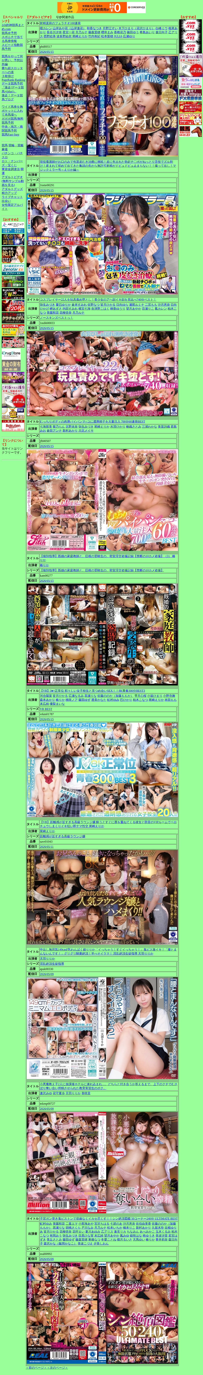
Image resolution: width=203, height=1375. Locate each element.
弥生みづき (47, 304)
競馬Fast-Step (10, 134)
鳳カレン (161, 308)
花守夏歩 (59, 1093)
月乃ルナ (81, 32)
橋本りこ (129, 1227)
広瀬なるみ (76, 695)
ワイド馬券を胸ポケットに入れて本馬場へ (12, 110)
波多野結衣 (64, 36)
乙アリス (107, 1231)
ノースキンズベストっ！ (56, 317)
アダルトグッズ (12, 189)
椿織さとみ (133, 426)
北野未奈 (72, 426)
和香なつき (94, 28)
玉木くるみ (163, 1231)
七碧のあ (116, 1223)
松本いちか (114, 1227)
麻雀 (5, 149)
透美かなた (98, 699)
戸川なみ (87, 1227)
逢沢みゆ (46, 1093)
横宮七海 (84, 308)
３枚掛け (8, 76)
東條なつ (94, 1239)
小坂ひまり (154, 695)
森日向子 (162, 32)
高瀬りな (90, 695)
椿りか (44, 565)
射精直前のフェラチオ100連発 (60, 23)
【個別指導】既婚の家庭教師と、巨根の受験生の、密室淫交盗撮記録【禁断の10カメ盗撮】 (102, 570)
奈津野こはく (100, 308)
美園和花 (53, 312)
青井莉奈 (162, 1239)
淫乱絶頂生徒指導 (52, 963)
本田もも (171, 699)
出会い (6, 200)
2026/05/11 (46, 846)
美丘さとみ (54, 1239)
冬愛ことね (108, 1239)
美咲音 (86, 1093)
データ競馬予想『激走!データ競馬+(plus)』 (13, 87)
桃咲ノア (72, 699)
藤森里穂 (94, 32)
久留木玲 (158, 1227)
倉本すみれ (79, 304)
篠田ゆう (133, 32)
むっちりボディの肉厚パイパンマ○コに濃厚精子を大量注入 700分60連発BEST (92, 421)
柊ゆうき (149, 1235)
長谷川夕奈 (54, 32)
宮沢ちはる (101, 1223)
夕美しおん (101, 1243)
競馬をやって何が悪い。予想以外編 (12, 60)
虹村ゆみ (113, 699)
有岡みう (56, 1235)
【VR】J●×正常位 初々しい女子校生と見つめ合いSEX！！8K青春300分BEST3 (92, 690)
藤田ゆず (84, 699)
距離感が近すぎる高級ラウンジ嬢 (62, 836)
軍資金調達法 (11, 169)
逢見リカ (120, 1231)
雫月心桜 (140, 695)
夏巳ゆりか (63, 304)
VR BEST (46, 709)
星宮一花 (69, 32)
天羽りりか (47, 958)
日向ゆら (122, 304)
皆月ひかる (107, 304)
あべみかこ (147, 1231)
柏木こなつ (140, 699)
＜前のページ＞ (36, 1367)
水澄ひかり (117, 426)
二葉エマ (72, 1223)
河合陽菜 (46, 695)
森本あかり (47, 699)
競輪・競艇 (16, 145)
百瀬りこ (148, 308)
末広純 (44, 703)
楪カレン (46, 28)
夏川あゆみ (92, 1231)
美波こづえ (85, 1243)
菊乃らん (59, 426)
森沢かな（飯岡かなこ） (60, 1243)
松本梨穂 (107, 36)
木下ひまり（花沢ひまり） (137, 28)
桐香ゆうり (117, 308)
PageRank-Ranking (13, 79)
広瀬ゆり (129, 36)
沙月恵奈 (164, 304)
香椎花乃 (120, 32)
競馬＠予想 (9, 33)
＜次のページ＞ (57, 1367)
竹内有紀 (94, 36)
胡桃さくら (73, 1227)
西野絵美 (50, 36)
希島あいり (147, 32)
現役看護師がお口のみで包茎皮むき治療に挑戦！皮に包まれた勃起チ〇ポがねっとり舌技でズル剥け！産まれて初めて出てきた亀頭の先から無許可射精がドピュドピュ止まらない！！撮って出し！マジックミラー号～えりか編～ (108, 165)
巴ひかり (126, 699)
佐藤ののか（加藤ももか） (115, 695)
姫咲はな (136, 1235)
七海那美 (46, 426)
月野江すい (110, 28)
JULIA (118, 36)
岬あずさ (56, 308)
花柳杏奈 (66, 312)
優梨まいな (57, 703)
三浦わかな (149, 426)
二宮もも (151, 304)
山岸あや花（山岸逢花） (69, 28)
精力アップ (9, 193)
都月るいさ (124, 1239)
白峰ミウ (162, 28)
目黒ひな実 (86, 1235)
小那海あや (86, 1223)
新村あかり (70, 430)
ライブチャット (12, 197)
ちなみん (133, 1231)
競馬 (5, 145)
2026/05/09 (47, 974)
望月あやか (133, 308)
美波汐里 (162, 1235)
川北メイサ (86, 430)
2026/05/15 (47, 51)
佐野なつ (94, 304)
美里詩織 (164, 426)
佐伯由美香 (143, 1223)
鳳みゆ (124, 1235)
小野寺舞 (169, 695)
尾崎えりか (80, 36)
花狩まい (78, 1231)
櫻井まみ (107, 32)
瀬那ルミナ (136, 304)
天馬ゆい (139, 1239)
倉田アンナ (54, 430)
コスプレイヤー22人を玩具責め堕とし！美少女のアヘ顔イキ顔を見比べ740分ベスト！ (98, 299)
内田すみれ (70, 308)
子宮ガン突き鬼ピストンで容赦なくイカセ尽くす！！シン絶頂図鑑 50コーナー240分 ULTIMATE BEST (109, 1218)
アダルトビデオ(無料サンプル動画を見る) (13, 181)
